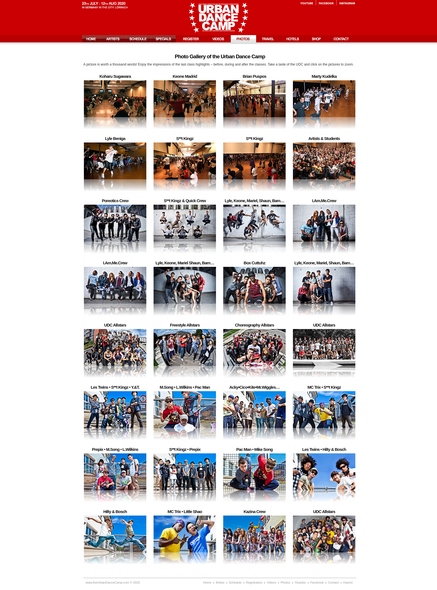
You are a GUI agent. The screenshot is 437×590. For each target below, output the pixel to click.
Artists (112, 38)
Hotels (293, 38)
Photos (243, 38)
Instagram (346, 3)
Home (91, 38)
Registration (191, 38)
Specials (163, 38)
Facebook (326, 3)
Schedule (138, 38)
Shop (316, 38)
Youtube (308, 3)
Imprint (348, 582)
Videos (219, 38)
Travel (268, 38)
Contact (341, 38)
